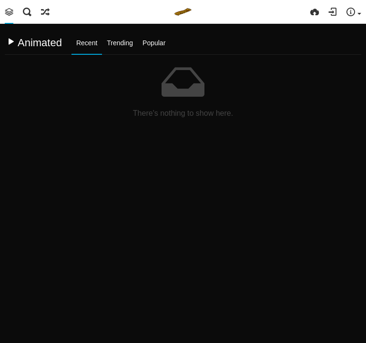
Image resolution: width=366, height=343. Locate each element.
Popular (153, 43)
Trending (120, 43)
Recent (86, 43)
